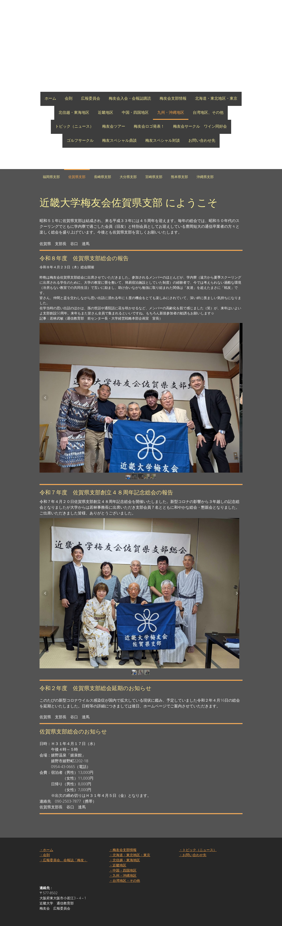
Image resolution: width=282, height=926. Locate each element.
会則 (68, 98)
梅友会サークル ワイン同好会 (200, 126)
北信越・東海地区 (74, 112)
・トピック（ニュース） (198, 854)
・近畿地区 (117, 870)
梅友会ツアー (113, 126)
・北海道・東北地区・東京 (129, 859)
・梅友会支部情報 (123, 854)
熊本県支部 (179, 176)
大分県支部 (128, 176)
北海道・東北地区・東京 (216, 98)
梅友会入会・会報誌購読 (130, 98)
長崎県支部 (102, 176)
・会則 (45, 859)
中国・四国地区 (135, 112)
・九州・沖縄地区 (123, 880)
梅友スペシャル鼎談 (119, 140)
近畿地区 (105, 112)
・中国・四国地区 (123, 875)
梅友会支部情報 (173, 98)
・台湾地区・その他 (124, 885)
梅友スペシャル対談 (162, 140)
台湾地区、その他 (208, 112)
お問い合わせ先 (201, 140)
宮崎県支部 (153, 176)
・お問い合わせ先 (192, 859)
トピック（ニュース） (74, 126)
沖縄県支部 (205, 176)
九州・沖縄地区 (170, 112)
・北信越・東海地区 (124, 865)
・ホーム (46, 854)
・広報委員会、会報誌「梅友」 (63, 865)
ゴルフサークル (80, 140)
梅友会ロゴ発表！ (149, 126)
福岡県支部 (51, 176)
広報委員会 (90, 98)
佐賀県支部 (76, 176)
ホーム (50, 98)
